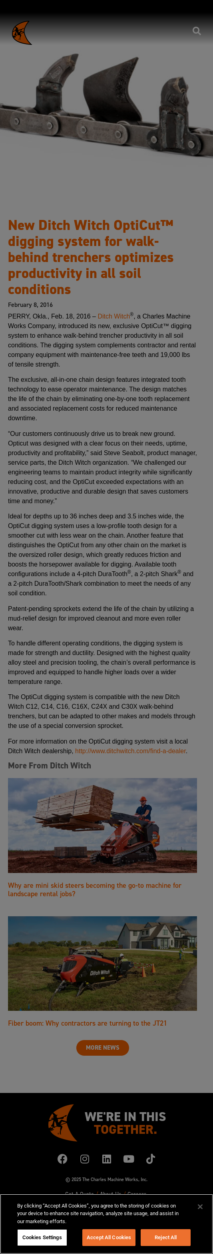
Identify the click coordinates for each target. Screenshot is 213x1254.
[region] (106, 1224)
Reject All (166, 1237)
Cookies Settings (42, 1237)
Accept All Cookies (109, 1237)
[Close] (200, 1207)
